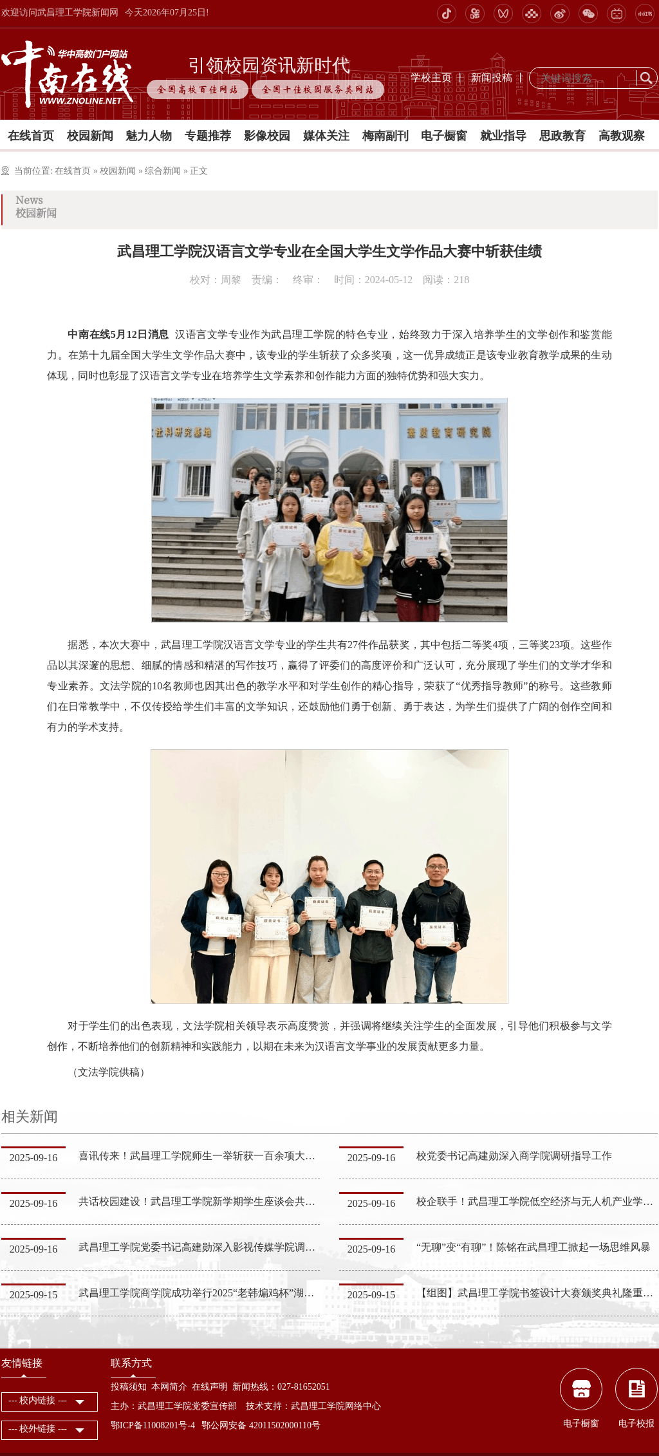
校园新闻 (90, 135)
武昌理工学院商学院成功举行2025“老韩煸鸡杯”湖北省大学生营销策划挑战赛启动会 (268, 1292)
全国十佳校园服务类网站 (318, 89)
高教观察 (622, 135)
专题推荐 (208, 135)
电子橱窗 (444, 135)
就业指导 (503, 135)
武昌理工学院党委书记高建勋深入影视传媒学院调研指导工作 (218, 1247)
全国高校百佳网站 (197, 89)
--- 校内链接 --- (37, 1400)
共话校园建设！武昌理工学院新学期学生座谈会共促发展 (207, 1201)
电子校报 (636, 1423)
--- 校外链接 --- (37, 1428)
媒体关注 (326, 135)
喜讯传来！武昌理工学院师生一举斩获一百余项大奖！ (202, 1155)
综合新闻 (163, 171)
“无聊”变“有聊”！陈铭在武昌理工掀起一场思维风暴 (533, 1247)
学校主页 (431, 77)
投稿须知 (129, 1387)
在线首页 (31, 135)
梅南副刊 (385, 135)
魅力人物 (148, 135)
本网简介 (169, 1387)
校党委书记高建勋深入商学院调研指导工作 (514, 1155)
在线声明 (210, 1387)
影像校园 (267, 135)
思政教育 (562, 135)
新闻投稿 (491, 77)
